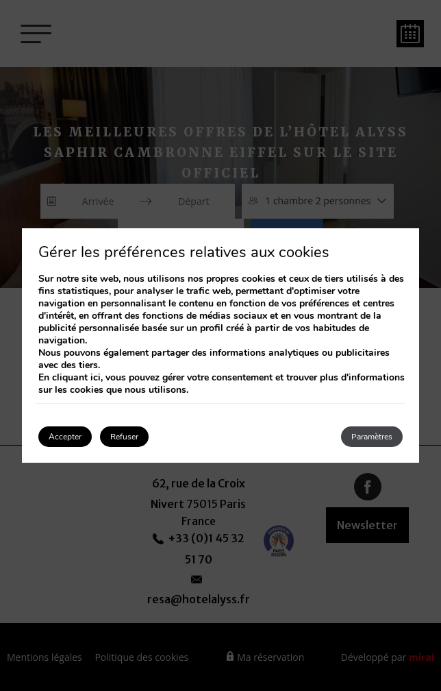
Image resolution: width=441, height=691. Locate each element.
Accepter (65, 436)
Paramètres (371, 436)
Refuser (124, 436)
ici (95, 377)
